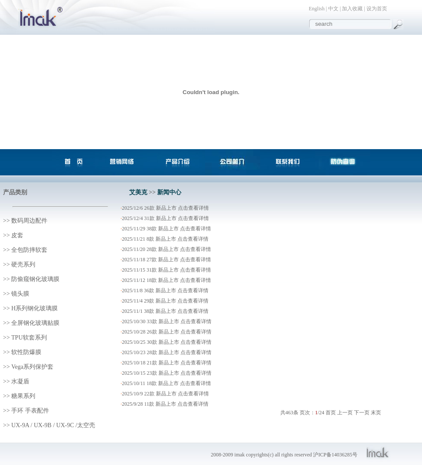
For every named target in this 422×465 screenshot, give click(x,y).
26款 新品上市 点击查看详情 (176, 208)
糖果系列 (23, 396)
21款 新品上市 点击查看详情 (179, 363)
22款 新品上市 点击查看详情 (176, 394)
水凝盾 (20, 381)
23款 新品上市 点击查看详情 (179, 373)
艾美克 (138, 192)
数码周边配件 (29, 220)
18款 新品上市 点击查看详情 (178, 280)
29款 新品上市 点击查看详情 (176, 301)
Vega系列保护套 (32, 367)
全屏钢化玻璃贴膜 (35, 323)
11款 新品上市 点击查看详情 (176, 404)
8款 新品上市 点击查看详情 (177, 239)
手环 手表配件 (30, 410)
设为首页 (376, 9)
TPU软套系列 (29, 337)
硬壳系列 (23, 264)
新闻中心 (169, 192)
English (317, 9)
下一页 (361, 413)
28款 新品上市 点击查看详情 (178, 249)
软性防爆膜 (26, 352)
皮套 (17, 235)
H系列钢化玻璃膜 (34, 308)
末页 (376, 413)
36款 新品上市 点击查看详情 (176, 291)
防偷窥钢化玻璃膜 (35, 279)
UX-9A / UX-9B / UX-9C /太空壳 (53, 425)
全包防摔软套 (29, 250)
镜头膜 (20, 294)
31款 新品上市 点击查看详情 (176, 218)
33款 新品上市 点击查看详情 (179, 321)
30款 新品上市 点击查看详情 (179, 342)
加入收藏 (352, 9)
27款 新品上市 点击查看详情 (178, 260)
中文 (333, 9)
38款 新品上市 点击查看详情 (178, 229)
